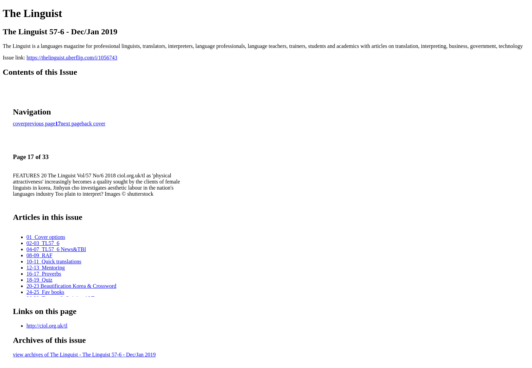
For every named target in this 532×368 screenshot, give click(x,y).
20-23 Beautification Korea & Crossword (71, 286)
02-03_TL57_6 (42, 243)
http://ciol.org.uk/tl (47, 326)
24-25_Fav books (45, 292)
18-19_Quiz (39, 280)
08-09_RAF (39, 255)
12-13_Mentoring (45, 267)
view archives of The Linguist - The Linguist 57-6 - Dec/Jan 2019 (84, 354)
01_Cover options (45, 237)
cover (19, 123)
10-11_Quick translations (53, 261)
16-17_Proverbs (43, 274)
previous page (40, 123)
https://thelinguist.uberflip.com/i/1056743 (71, 57)
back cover (94, 123)
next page (71, 123)
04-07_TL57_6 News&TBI (56, 249)
